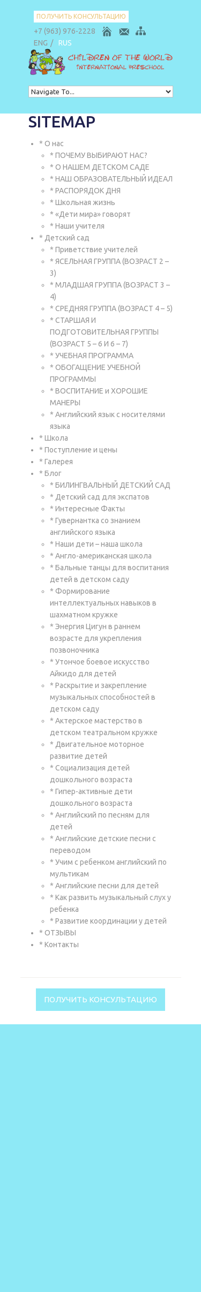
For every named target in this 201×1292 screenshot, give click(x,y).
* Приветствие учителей (94, 249)
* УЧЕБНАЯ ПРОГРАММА (91, 355)
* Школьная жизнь (82, 202)
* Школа (53, 438)
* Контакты (59, 944)
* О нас (51, 143)
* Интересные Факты (87, 508)
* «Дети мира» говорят (90, 214)
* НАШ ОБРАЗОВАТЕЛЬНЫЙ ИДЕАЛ (111, 179)
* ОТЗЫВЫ (57, 932)
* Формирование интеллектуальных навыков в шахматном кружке (103, 603)
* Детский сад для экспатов (100, 497)
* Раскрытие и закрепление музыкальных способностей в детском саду (102, 697)
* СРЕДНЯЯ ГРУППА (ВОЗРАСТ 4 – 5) (111, 308)
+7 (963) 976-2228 (64, 31)
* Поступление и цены (78, 449)
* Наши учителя (77, 226)
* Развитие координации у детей (108, 921)
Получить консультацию (81, 16)
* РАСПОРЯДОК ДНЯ (85, 190)
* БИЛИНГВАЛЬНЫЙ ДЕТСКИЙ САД (110, 485)
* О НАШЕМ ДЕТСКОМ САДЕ (100, 167)
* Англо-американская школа (101, 555)
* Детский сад (64, 237)
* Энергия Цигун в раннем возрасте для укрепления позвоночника (96, 638)
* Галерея (56, 461)
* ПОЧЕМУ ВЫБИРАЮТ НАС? (98, 155)
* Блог (50, 473)
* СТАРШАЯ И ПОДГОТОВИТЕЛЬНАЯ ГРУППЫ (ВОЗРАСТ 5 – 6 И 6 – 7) (104, 332)
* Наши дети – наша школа (96, 544)
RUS (65, 43)
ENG (41, 43)
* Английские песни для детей (104, 885)
